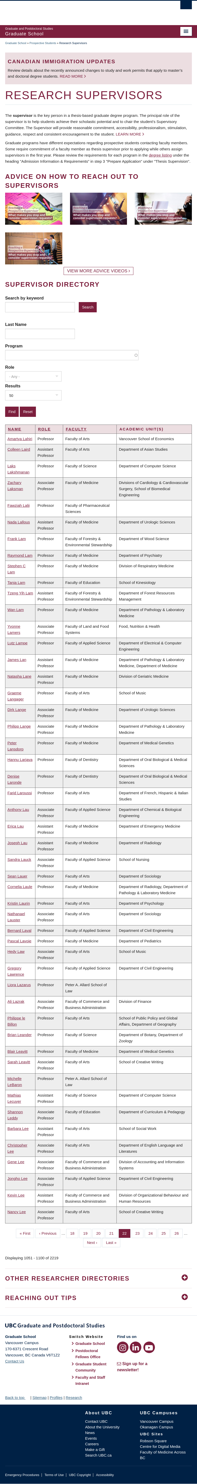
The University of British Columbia (84, 10)
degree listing (160, 155)
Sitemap (39, 1397)
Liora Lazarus (19, 985)
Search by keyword (24, 298)
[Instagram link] (123, 1347)
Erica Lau (15, 826)
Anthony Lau (18, 809)
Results (13, 386)
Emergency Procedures (22, 1475)
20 (100, 1232)
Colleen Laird (18, 449)
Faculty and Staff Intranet (90, 1380)
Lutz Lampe (17, 643)
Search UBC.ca (98, 1455)
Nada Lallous (18, 522)
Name (14, 429)
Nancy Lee (16, 1212)
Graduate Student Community (90, 1367)
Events (91, 1438)
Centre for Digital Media (160, 1446)
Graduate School (15, 43)
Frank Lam (16, 539)
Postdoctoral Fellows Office (88, 1354)
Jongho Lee (17, 1178)
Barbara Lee (18, 1128)
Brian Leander (19, 1035)
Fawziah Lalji (18, 505)
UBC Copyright (80, 1475)
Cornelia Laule (19, 886)
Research (74, 1397)
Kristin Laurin (18, 903)
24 (153, 1232)
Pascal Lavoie (19, 941)
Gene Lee (15, 1162)
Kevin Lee (16, 1195)
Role (9, 367)
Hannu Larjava (20, 759)
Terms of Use (54, 1475)
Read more (72, 76)
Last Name (15, 324)
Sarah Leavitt (18, 1062)
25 (166, 1232)
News (90, 1432)
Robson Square (153, 1441)
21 (113, 1232)
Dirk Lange (16, 709)
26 (178, 1232)
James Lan (16, 659)
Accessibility (105, 1475)
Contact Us (14, 1361)
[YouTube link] (149, 1347)
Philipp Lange (19, 726)
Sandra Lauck (19, 859)
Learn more (128, 134)
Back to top (17, 1397)
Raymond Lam (20, 555)
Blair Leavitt (17, 1051)
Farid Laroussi (19, 793)
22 (126, 1232)
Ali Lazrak (15, 1001)
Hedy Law (16, 951)
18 (74, 1232)
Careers (92, 1444)
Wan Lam (15, 609)
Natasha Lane (19, 676)
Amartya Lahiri (19, 439)
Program (14, 346)
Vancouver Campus (157, 1421)
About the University (102, 1427)
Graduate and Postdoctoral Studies (98, 1326)
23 (139, 1232)
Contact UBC (96, 1421)
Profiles (56, 1397)
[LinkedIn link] (135, 1347)
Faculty (76, 429)
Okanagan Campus (156, 1427)
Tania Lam (16, 582)
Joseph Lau (17, 843)
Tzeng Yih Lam (20, 593)
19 (87, 1232)
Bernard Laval (19, 930)
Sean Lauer (17, 876)
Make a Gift (95, 1449)
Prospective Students (42, 43)
